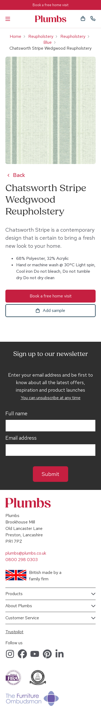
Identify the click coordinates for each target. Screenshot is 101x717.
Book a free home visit (50, 5)
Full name (16, 413)
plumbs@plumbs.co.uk (25, 553)
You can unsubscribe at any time (51, 398)
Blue (47, 42)
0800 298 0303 (21, 559)
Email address (21, 438)
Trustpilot (14, 632)
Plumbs (50, 19)
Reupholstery (40, 36)
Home (15, 36)
